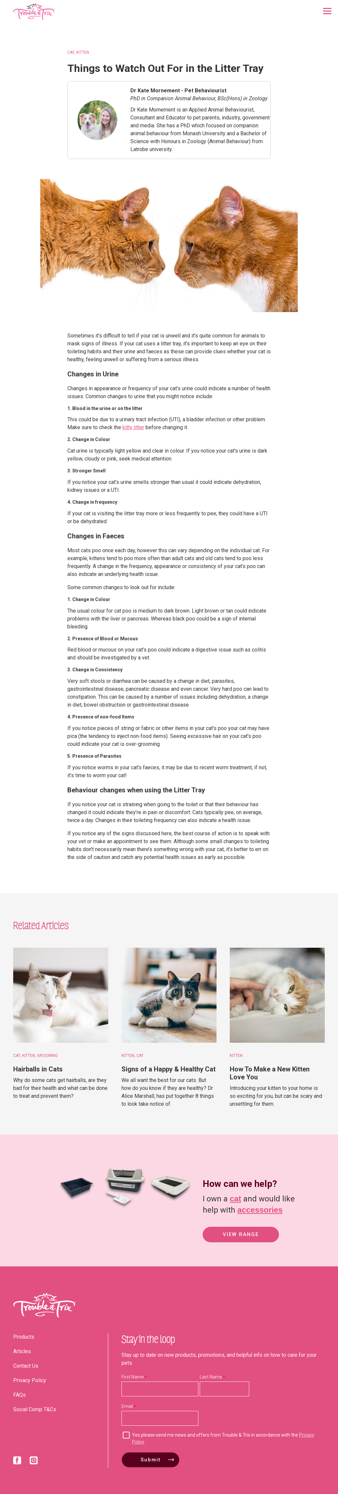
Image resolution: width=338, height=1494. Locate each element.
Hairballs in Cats (38, 1069)
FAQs (19, 1395)
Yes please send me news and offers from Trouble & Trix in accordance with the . (223, 1438)
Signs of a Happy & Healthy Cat (168, 1069)
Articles (22, 1351)
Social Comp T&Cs (34, 1409)
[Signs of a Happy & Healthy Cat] (169, 995)
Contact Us (25, 1366)
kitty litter (133, 427)
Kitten (82, 52)
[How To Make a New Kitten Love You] (277, 995)
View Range (241, 1235)
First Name (132, 1377)
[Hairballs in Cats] (60, 995)
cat (235, 1197)
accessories (260, 1209)
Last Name (211, 1377)
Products (23, 1337)
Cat (70, 52)
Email (127, 1406)
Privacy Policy (29, 1380)
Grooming (47, 1055)
